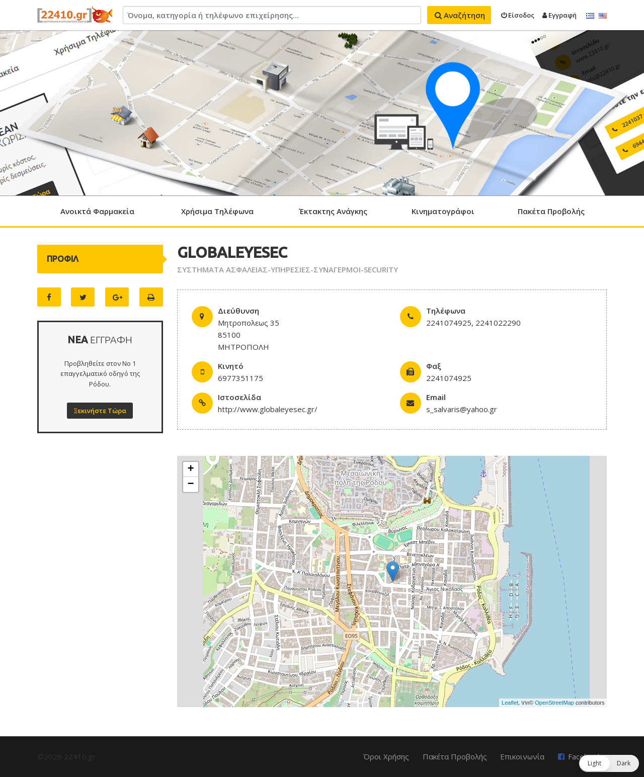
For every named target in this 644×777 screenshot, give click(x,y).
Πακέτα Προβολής (551, 211)
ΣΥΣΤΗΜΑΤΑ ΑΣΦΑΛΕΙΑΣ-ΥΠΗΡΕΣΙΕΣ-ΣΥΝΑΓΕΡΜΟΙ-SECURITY (287, 269)
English (603, 16)
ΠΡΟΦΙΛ (62, 258)
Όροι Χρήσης (386, 756)
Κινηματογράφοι (443, 211)
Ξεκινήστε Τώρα (99, 410)
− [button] (191, 484)
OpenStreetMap (554, 703)
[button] (609, 763)
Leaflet (510, 703)
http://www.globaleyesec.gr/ (267, 409)
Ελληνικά (590, 16)
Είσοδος (517, 15)
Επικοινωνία (522, 756)
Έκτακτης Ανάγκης (333, 211)
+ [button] (191, 469)
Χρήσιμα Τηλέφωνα (217, 211)
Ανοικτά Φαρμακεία (97, 211)
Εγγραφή (559, 15)
